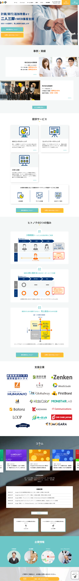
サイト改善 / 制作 (51, 478)
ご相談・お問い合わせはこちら (41, 579)
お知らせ (39, 481)
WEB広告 (30, 479)
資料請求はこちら (11, 29)
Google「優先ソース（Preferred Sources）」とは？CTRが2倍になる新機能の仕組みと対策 (35, 503)
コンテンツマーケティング (40, 478)
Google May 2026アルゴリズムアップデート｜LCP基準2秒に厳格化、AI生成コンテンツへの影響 (36, 500)
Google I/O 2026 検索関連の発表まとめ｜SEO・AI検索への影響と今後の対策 (32, 492)
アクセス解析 (30, 478)
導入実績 (52, 479)
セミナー (47, 479)
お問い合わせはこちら (11, 35)
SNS (26, 479)
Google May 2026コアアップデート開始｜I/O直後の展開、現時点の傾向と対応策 (33, 495)
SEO (25, 478)
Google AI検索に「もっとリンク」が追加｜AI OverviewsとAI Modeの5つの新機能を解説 (34, 498)
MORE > (35, 74)
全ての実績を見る (38, 107)
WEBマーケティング (38, 479)
